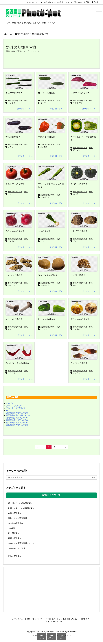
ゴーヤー (44, 103)
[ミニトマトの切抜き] (18, 172)
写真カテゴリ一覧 (51, 495)
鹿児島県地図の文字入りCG (18, 415)
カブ (42, 241)
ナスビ (10, 147)
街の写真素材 (13, 533)
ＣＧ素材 (12, 528)
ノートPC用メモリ (14, 406)
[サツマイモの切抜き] (84, 81)
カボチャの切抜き (79, 184)
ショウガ (11, 285)
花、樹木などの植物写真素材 (20, 503)
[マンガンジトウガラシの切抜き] (51, 172)
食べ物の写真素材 (15, 523)
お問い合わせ (77, 2)
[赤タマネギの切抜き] (18, 220)
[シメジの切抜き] (84, 264)
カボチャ (76, 194)
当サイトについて (33, 2)
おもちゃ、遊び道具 (16, 548)
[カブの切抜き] (51, 220)
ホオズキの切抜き (46, 137)
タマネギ (11, 241)
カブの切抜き (44, 231)
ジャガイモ (45, 285)
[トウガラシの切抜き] (18, 352)
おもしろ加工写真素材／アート (21, 543)
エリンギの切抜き (14, 319)
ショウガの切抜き (14, 275)
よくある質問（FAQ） (62, 2)
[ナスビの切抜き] (18, 125)
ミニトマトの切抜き (15, 184)
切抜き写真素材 (23, 34)
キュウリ (11, 103)
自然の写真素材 (14, 513)
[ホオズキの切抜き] (51, 125)
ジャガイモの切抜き (47, 275)
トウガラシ (45, 197)
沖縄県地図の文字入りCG (17, 413)
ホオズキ (44, 147)
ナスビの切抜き (13, 137)
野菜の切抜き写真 (15, 101)
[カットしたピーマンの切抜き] (84, 125)
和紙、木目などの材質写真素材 (21, 508)
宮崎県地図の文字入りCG (17, 420)
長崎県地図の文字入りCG (17, 418)
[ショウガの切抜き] (18, 264)
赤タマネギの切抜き (15, 231)
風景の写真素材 (14, 538)
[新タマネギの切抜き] (84, 308)
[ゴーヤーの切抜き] (51, 81)
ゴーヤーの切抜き (46, 93)
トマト (10, 194)
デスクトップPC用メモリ (16, 408)
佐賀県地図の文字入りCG (17, 425)
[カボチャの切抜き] (84, 172)
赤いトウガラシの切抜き (17, 363)
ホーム (9, 34)
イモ (75, 241)
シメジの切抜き (78, 275)
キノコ (75, 285)
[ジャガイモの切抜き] (51, 264)
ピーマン (76, 150)
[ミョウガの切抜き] (84, 352)
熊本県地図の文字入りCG (17, 422)
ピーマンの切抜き (46, 319)
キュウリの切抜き (14, 93)
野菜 (26, 101)
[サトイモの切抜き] (84, 220)
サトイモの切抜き (79, 231)
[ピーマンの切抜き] (51, 308)
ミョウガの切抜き (79, 363)
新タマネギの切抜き (80, 319)
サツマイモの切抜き (80, 93)
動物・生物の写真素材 (17, 518)
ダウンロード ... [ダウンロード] (24, 109)
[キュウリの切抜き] (18, 81)
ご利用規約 (47, 2)
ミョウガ (76, 373)
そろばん (10, 403)
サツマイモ (77, 103)
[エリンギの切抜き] (18, 308)
